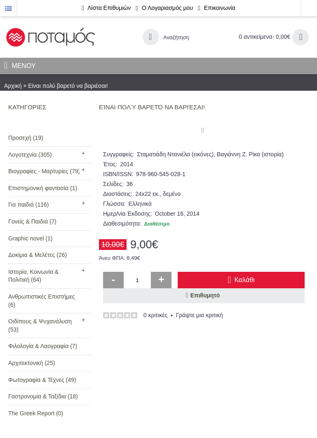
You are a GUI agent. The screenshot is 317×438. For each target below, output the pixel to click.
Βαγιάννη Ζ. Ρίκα (238, 154)
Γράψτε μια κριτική (199, 315)
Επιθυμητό (205, 295)
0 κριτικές (155, 315)
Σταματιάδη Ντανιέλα (163, 154)
